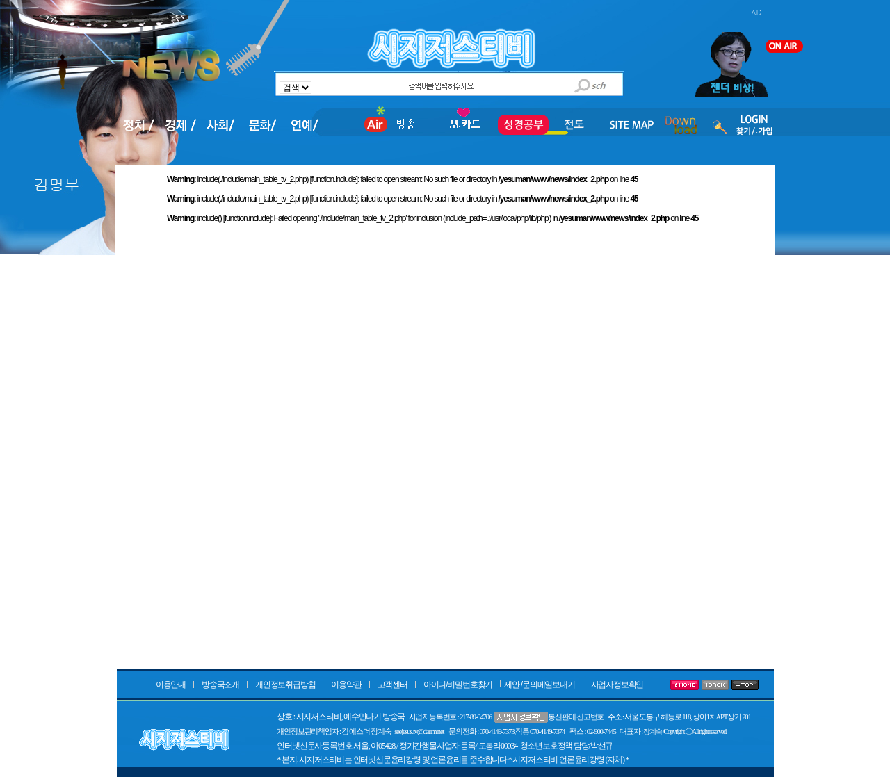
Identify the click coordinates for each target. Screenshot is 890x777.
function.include (334, 179)
